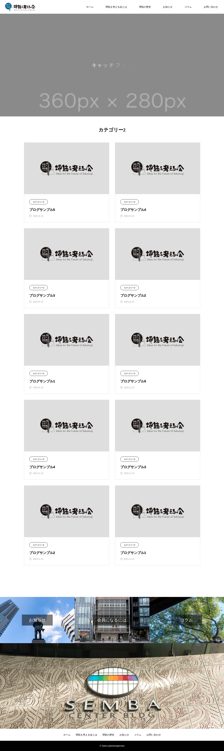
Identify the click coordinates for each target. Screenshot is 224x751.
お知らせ (167, 6)
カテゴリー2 (38, 202)
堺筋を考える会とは (116, 6)
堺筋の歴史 (145, 6)
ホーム (89, 6)
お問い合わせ (211, 6)
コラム (188, 6)
